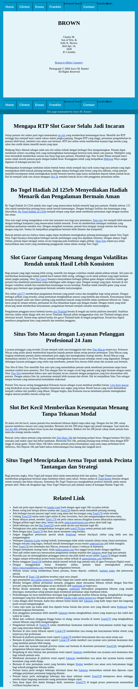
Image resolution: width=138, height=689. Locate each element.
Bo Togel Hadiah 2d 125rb (32, 211)
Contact (89, 6)
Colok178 (60, 631)
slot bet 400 (11, 429)
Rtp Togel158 (46, 525)
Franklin (55, 6)
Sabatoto (96, 552)
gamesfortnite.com (92, 558)
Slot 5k (54, 176)
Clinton (24, 6)
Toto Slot (16, 373)
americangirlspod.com (76, 522)
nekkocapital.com (64, 549)
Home (9, 6)
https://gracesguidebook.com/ (28, 567)
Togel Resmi (104, 478)
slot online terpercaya (42, 579)
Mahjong (108, 159)
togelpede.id (78, 585)
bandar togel (54, 507)
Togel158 (65, 510)
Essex (39, 6)
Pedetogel (71, 534)
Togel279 (106, 619)
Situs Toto (101, 241)
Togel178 (98, 513)
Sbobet (79, 664)
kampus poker (107, 570)
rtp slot (61, 135)
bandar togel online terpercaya (80, 597)
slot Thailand (60, 311)
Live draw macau (119, 385)
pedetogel (74, 588)
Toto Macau (98, 349)
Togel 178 (51, 519)
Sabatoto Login (32, 540)
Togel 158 (34, 576)
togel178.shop (77, 528)
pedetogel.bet (96, 543)
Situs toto (98, 220)
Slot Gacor (41, 279)
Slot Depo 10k (64, 437)
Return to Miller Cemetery (69, 62)
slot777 (21, 293)
